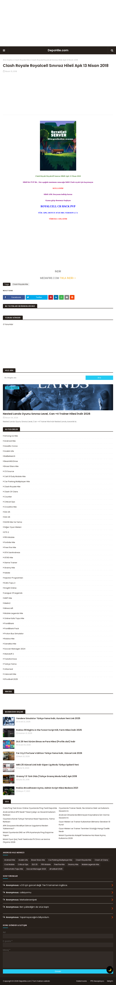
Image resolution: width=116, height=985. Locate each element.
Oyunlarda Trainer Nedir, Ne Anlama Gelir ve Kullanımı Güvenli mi (84, 809)
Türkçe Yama (10, 664)
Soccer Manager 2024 (14, 648)
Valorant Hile (10, 674)
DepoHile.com (58, 50)
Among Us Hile (11, 435)
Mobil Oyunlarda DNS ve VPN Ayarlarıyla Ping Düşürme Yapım (28, 834)
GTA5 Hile (8, 557)
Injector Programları (13, 577)
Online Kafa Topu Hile (14, 618)
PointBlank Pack (11, 628)
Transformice (10, 659)
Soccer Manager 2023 (36, 869)
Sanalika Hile (10, 643)
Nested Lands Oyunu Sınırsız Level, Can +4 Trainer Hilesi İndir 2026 (46, 414)
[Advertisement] (58, 23)
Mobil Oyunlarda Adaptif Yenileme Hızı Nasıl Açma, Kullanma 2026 (82, 837)
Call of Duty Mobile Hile (15, 476)
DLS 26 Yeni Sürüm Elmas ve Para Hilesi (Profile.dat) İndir (45, 741)
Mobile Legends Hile (13, 613)
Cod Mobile (9, 864)
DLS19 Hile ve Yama (13, 522)
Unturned (8, 669)
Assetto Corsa (11, 446)
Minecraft (8, 608)
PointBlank (9, 623)
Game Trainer (10, 562)
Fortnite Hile (9, 542)
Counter (8, 496)
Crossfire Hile (10, 506)
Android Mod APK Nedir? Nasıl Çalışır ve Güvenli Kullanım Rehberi (29, 813)
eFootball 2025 (11, 679)
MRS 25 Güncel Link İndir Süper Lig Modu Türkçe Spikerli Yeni (47, 764)
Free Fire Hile (10, 547)
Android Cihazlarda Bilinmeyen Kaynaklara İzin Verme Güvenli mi (84, 816)
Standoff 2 (9, 653)
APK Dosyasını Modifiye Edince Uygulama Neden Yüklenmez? (25, 827)
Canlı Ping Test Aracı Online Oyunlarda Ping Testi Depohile (30, 808)
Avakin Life (9, 451)
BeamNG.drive (11, 461)
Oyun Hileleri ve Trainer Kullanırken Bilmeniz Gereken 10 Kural (84, 823)
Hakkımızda (81, 981)
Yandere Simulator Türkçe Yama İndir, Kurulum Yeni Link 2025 (48, 718)
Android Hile (10, 441)
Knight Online (10, 588)
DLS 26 (7, 517)
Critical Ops (9, 501)
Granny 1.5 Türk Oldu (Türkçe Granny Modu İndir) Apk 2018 (46, 776)
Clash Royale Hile (21, 60)
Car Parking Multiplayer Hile (17, 481)
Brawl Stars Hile (11, 466)
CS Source (9, 471)
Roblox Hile (9, 638)
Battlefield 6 (9, 456)
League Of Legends (13, 593)
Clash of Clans (11, 491)
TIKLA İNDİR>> (67, 278)
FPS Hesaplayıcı (97, 981)
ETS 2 (6, 532)
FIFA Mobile (9, 537)
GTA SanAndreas (12, 552)
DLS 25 (7, 512)
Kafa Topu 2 (9, 582)
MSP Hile (8, 598)
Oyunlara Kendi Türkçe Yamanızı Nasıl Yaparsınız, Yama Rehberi (29, 820)
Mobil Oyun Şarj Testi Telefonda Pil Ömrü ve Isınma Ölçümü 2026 (26, 840)
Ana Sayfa (7, 60)
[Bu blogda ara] (44, 378)
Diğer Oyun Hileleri (12, 527)
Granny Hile (9, 567)
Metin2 (7, 603)
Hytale (7, 572)
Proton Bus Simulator (14, 633)
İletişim (110, 981)
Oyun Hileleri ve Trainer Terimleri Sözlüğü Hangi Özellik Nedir (84, 830)
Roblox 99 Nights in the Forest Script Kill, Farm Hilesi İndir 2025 (49, 730)
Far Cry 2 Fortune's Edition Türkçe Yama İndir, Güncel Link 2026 (49, 753)
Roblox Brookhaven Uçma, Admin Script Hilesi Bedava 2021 (47, 787)
